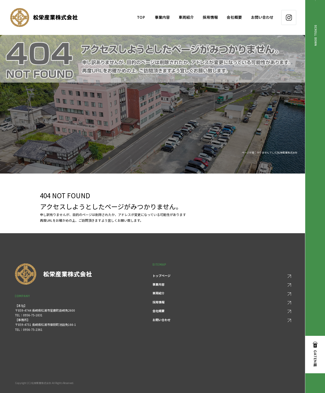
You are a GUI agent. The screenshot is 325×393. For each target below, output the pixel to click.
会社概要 (234, 17)
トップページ (141, 17)
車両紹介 (186, 17)
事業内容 (162, 17)
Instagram (288, 17)
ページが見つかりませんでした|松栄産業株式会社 (270, 152)
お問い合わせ (263, 17)
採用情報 (210, 17)
